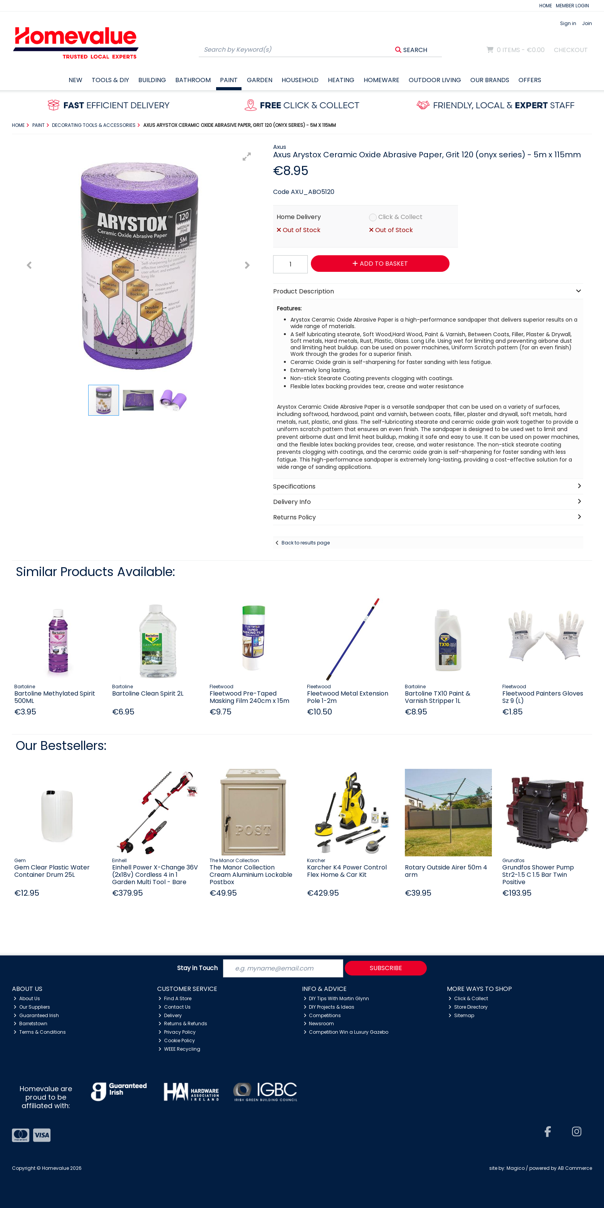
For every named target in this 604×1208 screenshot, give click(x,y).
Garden (259, 80)
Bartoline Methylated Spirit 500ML (54, 697)
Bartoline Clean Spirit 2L (147, 693)
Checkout (571, 49)
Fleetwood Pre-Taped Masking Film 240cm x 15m (249, 697)
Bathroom (193, 80)
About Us (26, 998)
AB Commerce (575, 1168)
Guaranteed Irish (36, 1015)
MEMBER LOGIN (572, 5)
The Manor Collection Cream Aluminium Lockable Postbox (251, 874)
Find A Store (174, 998)
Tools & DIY (110, 80)
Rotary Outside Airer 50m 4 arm (446, 871)
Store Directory (468, 1007)
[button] (247, 156)
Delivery (170, 1015)
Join (587, 23)
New (75, 80)
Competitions (322, 1015)
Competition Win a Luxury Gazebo (346, 1032)
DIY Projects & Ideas (329, 1007)
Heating (341, 80)
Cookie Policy (176, 1040)
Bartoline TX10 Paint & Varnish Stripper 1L (437, 697)
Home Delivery (299, 216)
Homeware (381, 80)
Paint (229, 80)
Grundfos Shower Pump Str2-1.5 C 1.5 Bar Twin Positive (538, 874)
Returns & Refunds (182, 1023)
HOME (545, 5)
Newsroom (319, 1023)
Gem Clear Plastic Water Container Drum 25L (52, 871)
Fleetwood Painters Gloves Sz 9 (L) (542, 697)
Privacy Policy (177, 1032)
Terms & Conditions (39, 1032)
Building (152, 80)
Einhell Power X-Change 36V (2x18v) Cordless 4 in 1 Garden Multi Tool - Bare (155, 874)
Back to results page (306, 542)
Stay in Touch (197, 968)
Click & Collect (400, 216)
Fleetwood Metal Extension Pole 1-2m (347, 697)
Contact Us (174, 1007)
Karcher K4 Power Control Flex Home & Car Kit (347, 871)
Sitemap (461, 1015)
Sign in (568, 23)
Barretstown (30, 1023)
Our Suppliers (31, 1007)
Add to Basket (380, 263)
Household (300, 80)
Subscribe (386, 968)
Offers (529, 80)
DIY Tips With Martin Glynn (336, 998)
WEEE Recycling (179, 1049)
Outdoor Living (435, 80)
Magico (516, 1168)
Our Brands (489, 80)
